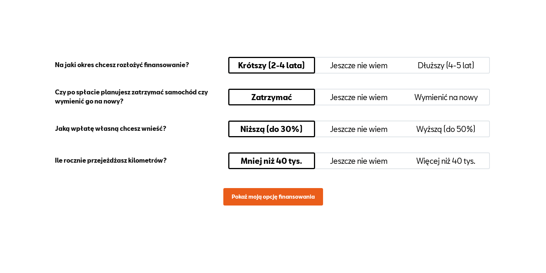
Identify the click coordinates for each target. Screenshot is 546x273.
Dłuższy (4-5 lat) (446, 65)
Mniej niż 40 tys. (271, 160)
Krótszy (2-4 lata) (271, 65)
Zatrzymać (271, 97)
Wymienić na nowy (446, 97)
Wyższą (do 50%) (445, 128)
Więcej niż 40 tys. (445, 160)
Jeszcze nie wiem (359, 65)
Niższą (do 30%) (271, 128)
